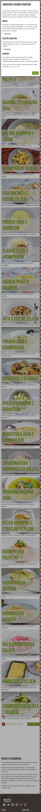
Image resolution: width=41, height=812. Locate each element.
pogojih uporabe (15, 66)
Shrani (35, 73)
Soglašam (7, 34)
